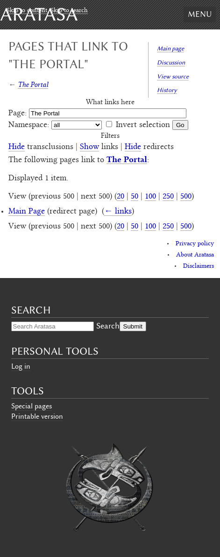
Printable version (37, 416)
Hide (16, 147)
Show (89, 147)
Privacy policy (195, 244)
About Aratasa (195, 255)
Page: (17, 113)
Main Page (26, 211)
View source (173, 76)
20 (120, 196)
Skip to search (69, 11)
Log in (20, 366)
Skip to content (27, 11)
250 (168, 196)
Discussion (171, 62)
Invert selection (143, 125)
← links (118, 211)
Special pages (31, 406)
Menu (200, 14)
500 (186, 196)
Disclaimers (198, 266)
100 (150, 196)
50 (134, 196)
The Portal (33, 84)
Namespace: (28, 125)
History (167, 89)
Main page (170, 48)
